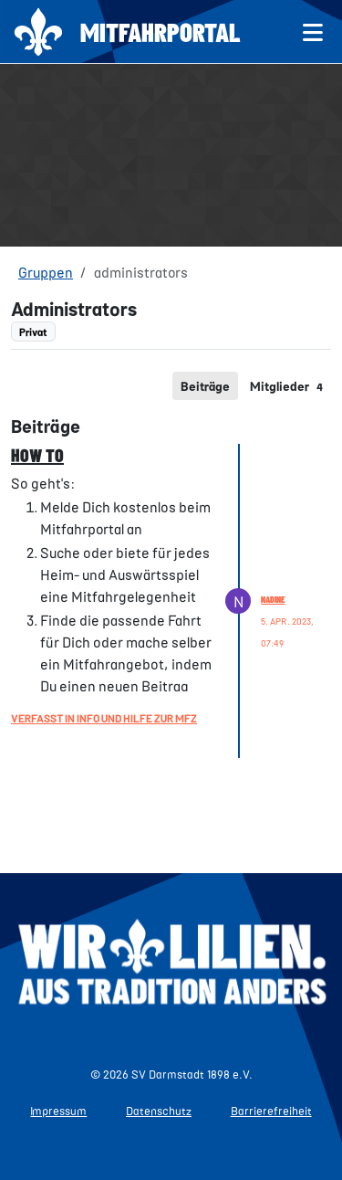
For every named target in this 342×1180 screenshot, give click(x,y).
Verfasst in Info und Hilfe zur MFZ (104, 717)
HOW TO (37, 455)
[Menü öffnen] (313, 32)
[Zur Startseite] (38, 32)
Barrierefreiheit (271, 1110)
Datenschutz (159, 1110)
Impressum (58, 1110)
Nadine (273, 599)
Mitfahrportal (160, 31)
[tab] (205, 386)
